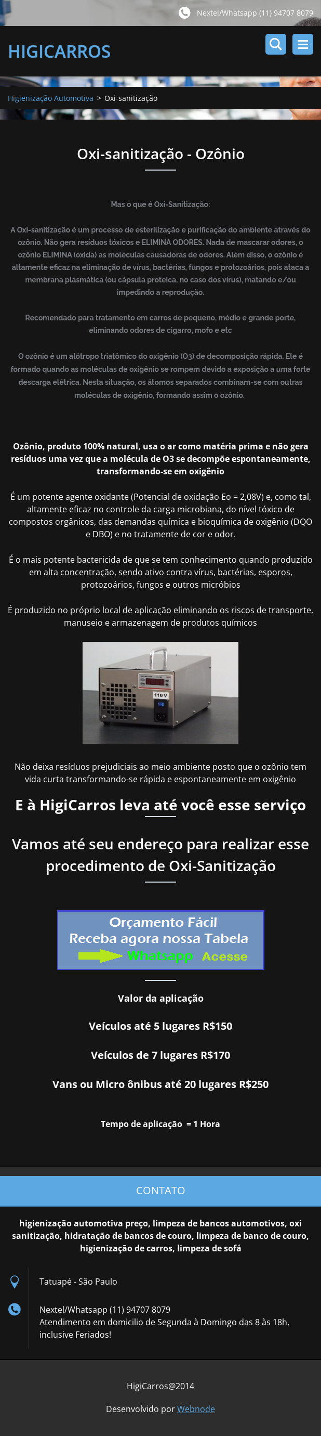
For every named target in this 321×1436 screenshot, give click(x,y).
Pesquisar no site (275, 44)
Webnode (196, 1409)
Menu (302, 44)
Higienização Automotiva (50, 98)
